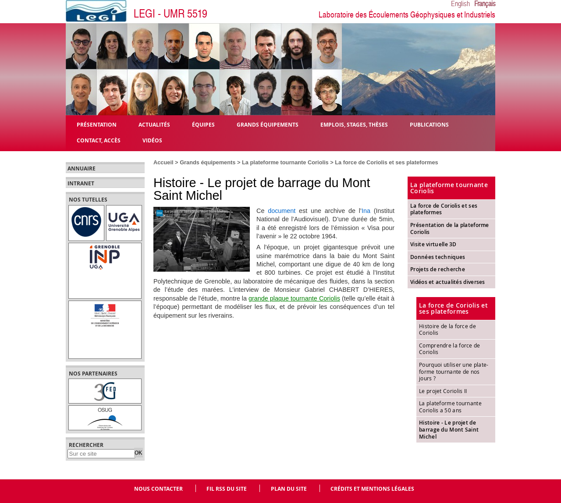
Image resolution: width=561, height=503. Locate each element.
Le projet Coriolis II (443, 390)
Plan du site (289, 488)
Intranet (80, 183)
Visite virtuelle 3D (433, 244)
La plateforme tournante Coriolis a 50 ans (450, 407)
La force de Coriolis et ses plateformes (386, 162)
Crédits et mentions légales (372, 488)
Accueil (163, 162)
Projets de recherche (437, 269)
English (460, 3)
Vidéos (152, 140)
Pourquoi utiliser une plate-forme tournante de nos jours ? (453, 371)
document (281, 210)
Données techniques (437, 257)
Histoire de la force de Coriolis (447, 329)
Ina (366, 210)
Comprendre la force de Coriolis (449, 349)
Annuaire (81, 168)
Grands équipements (207, 162)
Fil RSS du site (226, 488)
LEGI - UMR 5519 (170, 14)
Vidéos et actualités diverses (447, 282)
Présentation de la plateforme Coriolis (449, 228)
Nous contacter (158, 488)
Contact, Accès (99, 140)
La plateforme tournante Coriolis (285, 162)
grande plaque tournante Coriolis (294, 298)
